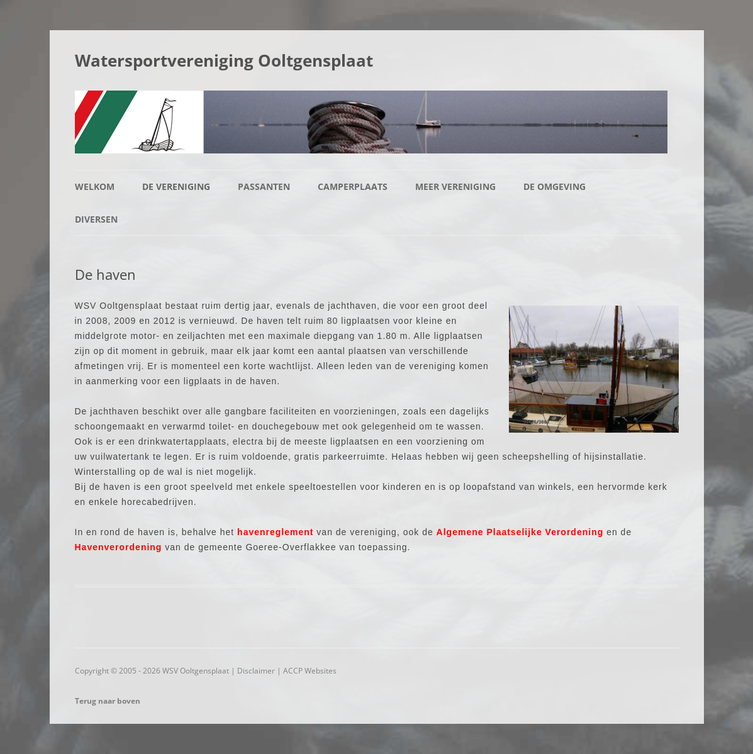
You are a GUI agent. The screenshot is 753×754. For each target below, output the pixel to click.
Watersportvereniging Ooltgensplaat (224, 60)
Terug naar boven (107, 701)
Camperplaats (353, 186)
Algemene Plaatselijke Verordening (520, 532)
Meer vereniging (455, 186)
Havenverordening (118, 547)
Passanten (264, 186)
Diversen (96, 219)
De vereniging (176, 186)
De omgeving (554, 186)
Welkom (94, 186)
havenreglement (275, 532)
